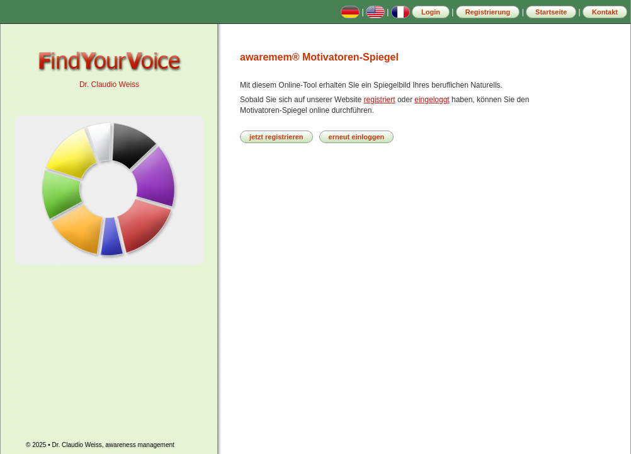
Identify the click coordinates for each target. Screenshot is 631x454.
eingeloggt (431, 99)
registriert (379, 99)
